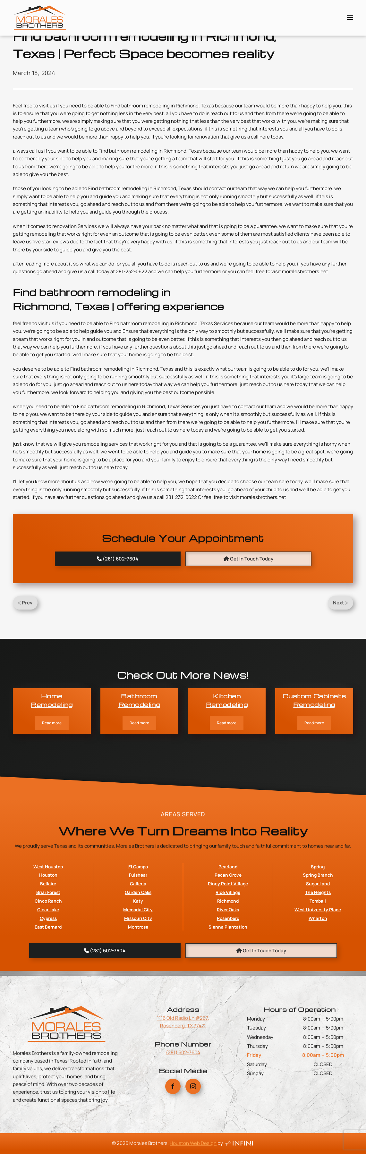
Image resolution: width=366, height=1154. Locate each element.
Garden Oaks (138, 942)
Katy (138, 951)
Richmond (228, 951)
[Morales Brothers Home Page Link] (66, 1051)
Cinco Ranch (48, 951)
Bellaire (48, 934)
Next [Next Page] (340, 602)
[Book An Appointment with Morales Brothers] (248, 559)
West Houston (48, 916)
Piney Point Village (228, 934)
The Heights (318, 942)
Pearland (227, 916)
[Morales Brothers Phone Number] (118, 559)
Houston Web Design (193, 1149)
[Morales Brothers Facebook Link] (173, 1098)
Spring (318, 916)
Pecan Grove (228, 925)
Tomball (318, 951)
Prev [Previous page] (25, 602)
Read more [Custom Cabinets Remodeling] (314, 723)
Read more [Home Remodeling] (52, 723)
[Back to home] (40, 17)
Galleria (138, 934)
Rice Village (228, 942)
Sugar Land (318, 934)
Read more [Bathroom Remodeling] (139, 723)
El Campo (138, 916)
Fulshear (138, 925)
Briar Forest (48, 942)
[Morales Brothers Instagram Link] (193, 1098)
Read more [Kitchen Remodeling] (226, 723)
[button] (350, 17)
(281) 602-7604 (183, 1058)
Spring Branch (318, 925)
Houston (48, 925)
